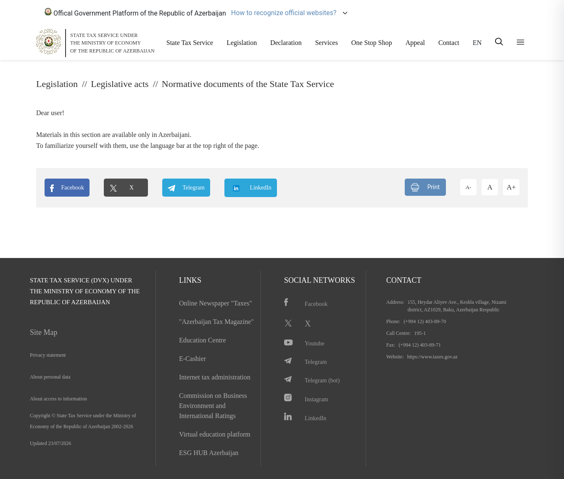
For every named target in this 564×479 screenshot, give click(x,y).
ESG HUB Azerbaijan (208, 452)
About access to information (58, 399)
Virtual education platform (214, 434)
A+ (511, 187)
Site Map (44, 332)
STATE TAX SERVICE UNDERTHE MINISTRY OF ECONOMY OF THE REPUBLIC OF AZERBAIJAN (112, 43)
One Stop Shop (371, 42)
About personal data (50, 377)
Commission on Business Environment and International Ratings (213, 405)
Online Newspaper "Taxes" (215, 303)
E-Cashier (192, 358)
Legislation (242, 42)
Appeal (415, 42)
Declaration (286, 42)
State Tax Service (189, 42)
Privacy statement (48, 355)
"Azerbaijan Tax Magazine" (216, 321)
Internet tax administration (214, 377)
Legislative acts (119, 84)
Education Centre (202, 340)
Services (326, 42)
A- (469, 187)
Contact (448, 42)
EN (477, 42)
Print (425, 187)
